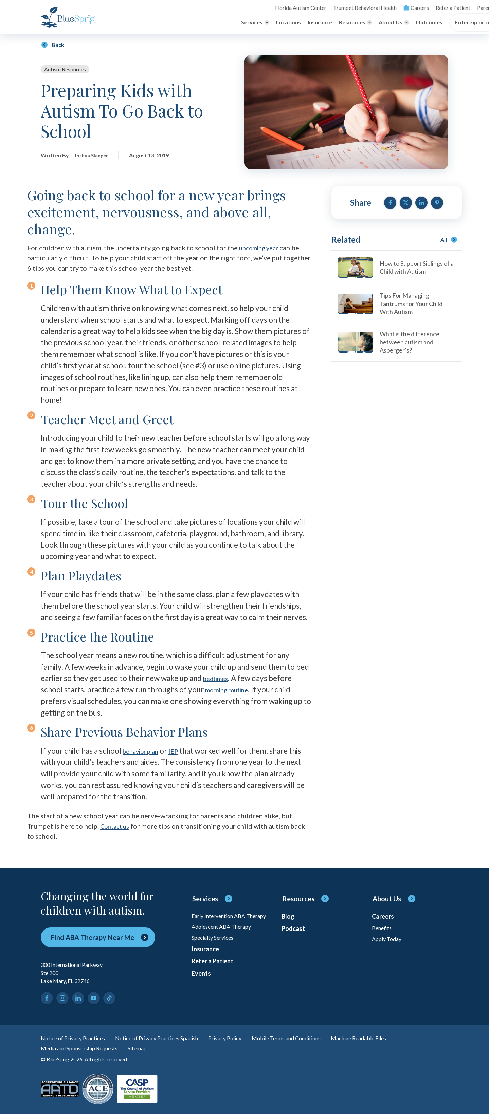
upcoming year (261, 249)
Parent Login (376, 8)
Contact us (116, 827)
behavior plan (145, 751)
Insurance (206, 23)
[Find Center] (419, 23)
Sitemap (149, 1051)
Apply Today (388, 944)
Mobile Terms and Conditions (311, 1039)
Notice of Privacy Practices (77, 1039)
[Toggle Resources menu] (241, 23)
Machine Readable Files (392, 1039)
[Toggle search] (443, 8)
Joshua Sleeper (93, 156)
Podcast (294, 933)
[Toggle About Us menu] (280, 23)
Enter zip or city (361, 23)
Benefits (383, 931)
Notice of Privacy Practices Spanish (169, 1039)
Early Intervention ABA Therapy (222, 921)
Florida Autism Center (199, 8)
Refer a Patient (340, 8)
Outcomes (315, 23)
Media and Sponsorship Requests (85, 1051)
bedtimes (219, 679)
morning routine (232, 690)
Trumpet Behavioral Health (257, 8)
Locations (174, 23)
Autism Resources (65, 70)
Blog (288, 919)
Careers (305, 8)
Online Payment (414, 8)
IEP (183, 751)
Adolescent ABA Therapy (225, 937)
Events (202, 992)
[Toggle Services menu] (141, 23)
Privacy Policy (245, 1039)
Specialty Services (215, 950)
